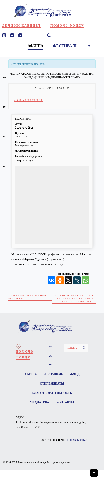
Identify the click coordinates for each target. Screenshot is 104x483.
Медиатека (39, 402)
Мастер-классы (24, 145)
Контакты (65, 402)
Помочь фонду (67, 25)
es (4, 137)
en (4, 107)
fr (4, 166)
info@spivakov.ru (77, 439)
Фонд (75, 374)
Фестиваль (53, 374)
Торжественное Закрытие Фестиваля (28, 297)
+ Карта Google (24, 160)
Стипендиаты (52, 383)
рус (4, 77)
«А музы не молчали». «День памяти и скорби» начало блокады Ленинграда (75, 299)
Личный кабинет (21, 25)
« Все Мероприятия (28, 100)
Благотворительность (52, 393)
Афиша (30, 374)
